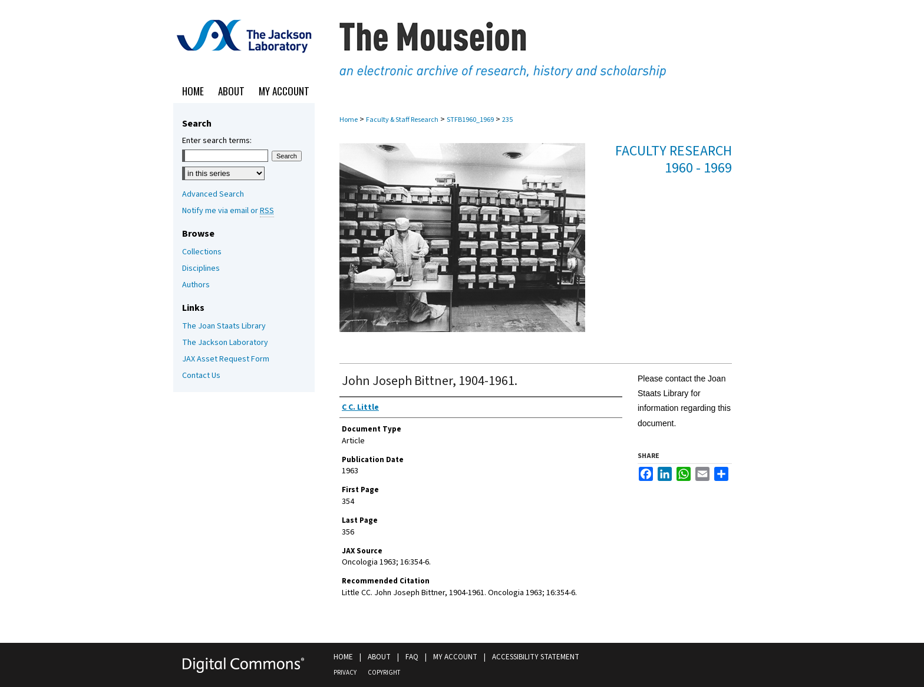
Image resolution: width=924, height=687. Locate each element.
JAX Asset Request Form (225, 359)
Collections (202, 252)
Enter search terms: (217, 141)
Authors (196, 285)
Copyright (384, 672)
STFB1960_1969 (470, 120)
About (379, 657)
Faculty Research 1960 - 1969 (673, 159)
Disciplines (201, 268)
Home (348, 120)
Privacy (345, 672)
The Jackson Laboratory (225, 343)
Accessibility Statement (535, 657)
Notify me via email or (228, 211)
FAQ (411, 657)
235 (507, 120)
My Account (455, 657)
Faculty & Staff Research (402, 120)
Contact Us (201, 375)
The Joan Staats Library (224, 326)
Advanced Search (213, 194)
